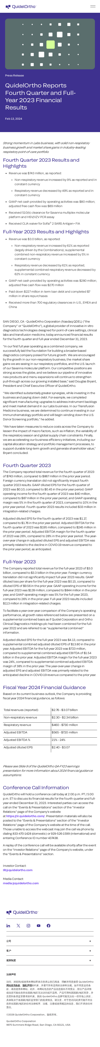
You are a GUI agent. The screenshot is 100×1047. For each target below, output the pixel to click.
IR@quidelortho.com (18, 870)
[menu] (72, 6)
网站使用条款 (13, 985)
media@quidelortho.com (21, 883)
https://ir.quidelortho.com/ (25, 816)
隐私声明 (27, 985)
